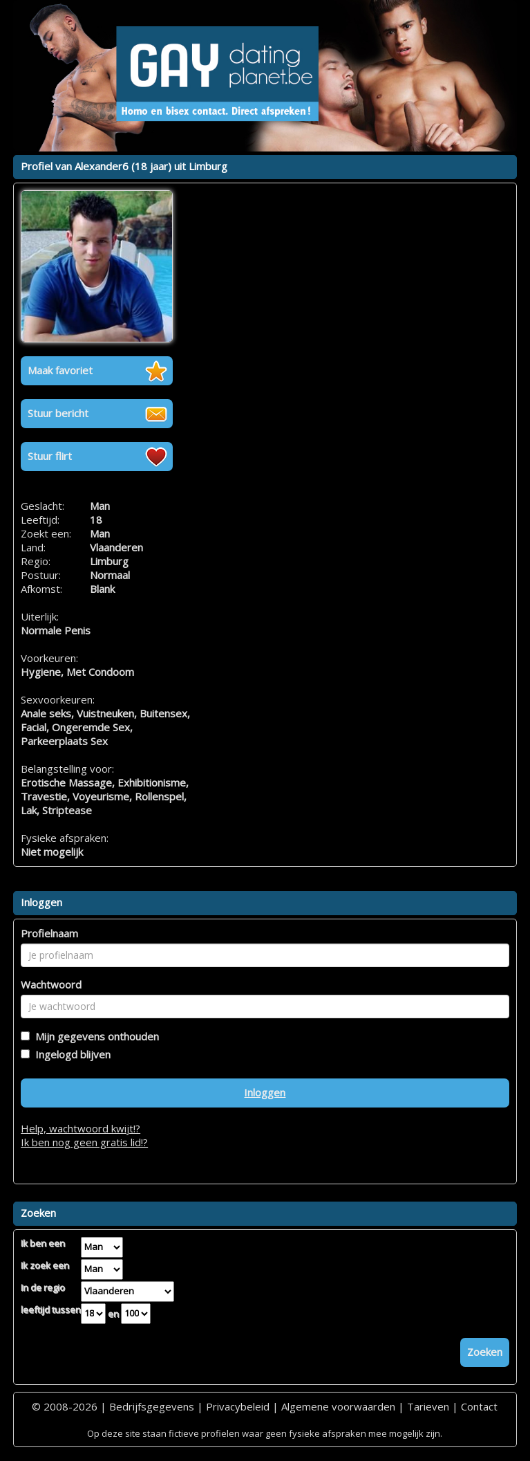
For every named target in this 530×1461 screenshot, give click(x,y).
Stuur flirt (50, 456)
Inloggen (264, 1092)
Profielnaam (49, 933)
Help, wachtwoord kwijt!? (80, 1128)
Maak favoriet (60, 370)
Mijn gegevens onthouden (94, 1036)
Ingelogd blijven (70, 1054)
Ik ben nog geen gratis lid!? (84, 1142)
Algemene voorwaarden (338, 1406)
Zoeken (484, 1352)
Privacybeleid (237, 1406)
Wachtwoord (51, 984)
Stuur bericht (58, 413)
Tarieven (428, 1406)
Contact (479, 1406)
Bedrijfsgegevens (151, 1406)
